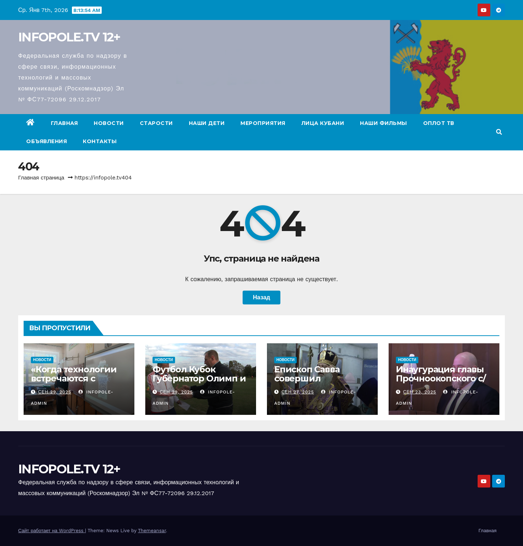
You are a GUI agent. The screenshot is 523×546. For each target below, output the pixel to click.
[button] (499, 132)
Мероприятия (262, 123)
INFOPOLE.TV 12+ (69, 37)
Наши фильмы (383, 123)
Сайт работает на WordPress (51, 530)
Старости (156, 123)
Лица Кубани (322, 123)
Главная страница (41, 177)
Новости (109, 123)
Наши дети (207, 123)
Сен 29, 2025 (54, 392)
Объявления (46, 141)
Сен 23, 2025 (419, 392)
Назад (261, 297)
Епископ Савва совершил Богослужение (307, 378)
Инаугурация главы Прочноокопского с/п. (440, 378)
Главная (64, 123)
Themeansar (152, 530)
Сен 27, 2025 (297, 392)
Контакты (100, 141)
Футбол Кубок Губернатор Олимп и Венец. (199, 378)
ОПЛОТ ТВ (438, 123)
